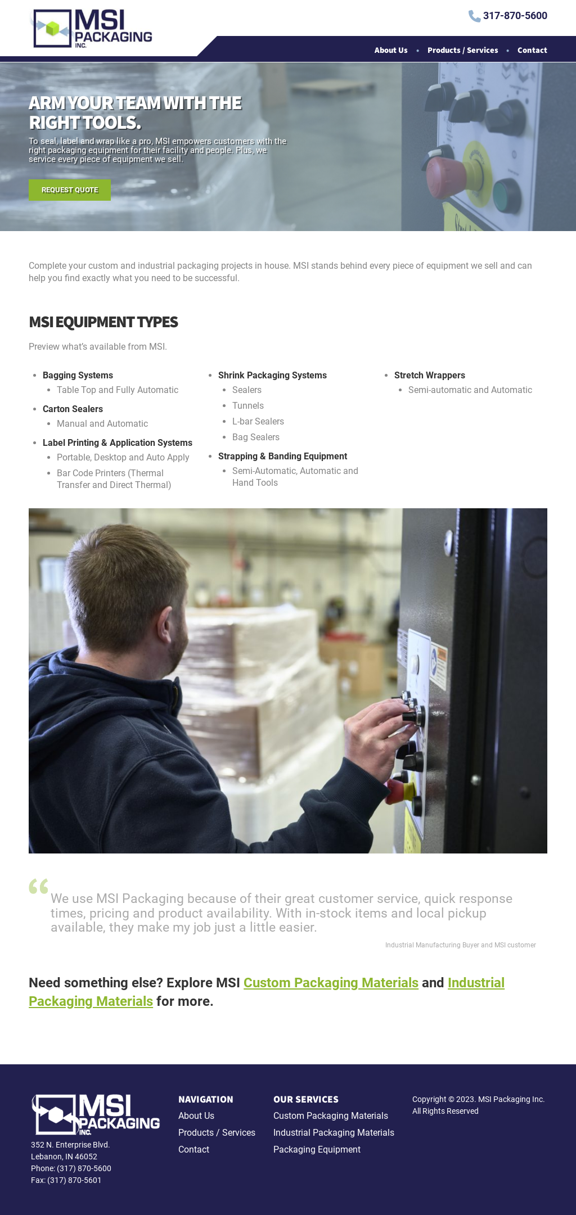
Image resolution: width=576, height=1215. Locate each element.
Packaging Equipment (317, 1149)
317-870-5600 (508, 16)
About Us (391, 50)
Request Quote (70, 190)
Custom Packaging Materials (331, 983)
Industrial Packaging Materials (333, 1132)
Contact (532, 50)
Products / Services (463, 50)
